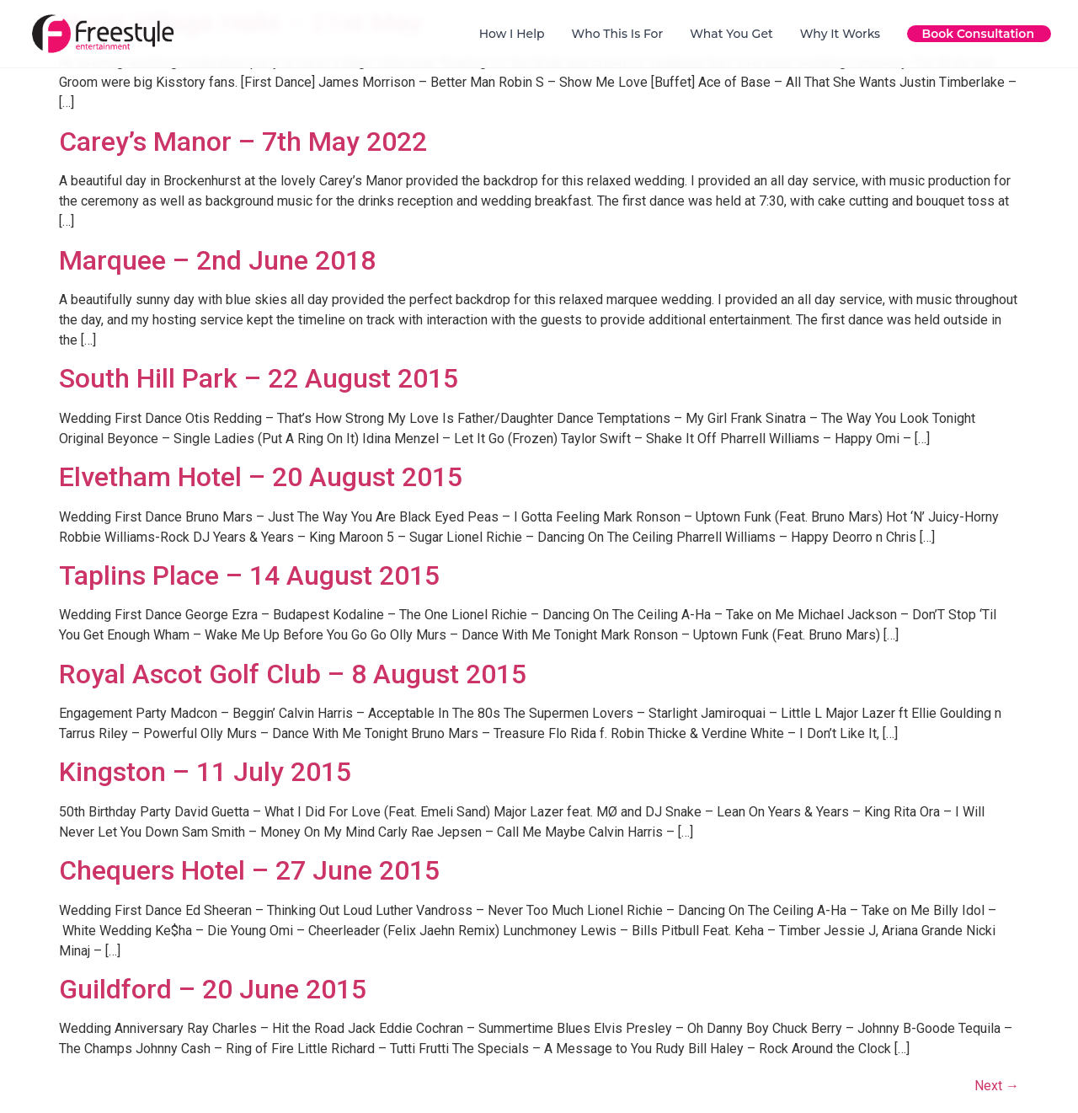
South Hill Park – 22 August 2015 (258, 378)
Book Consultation (978, 33)
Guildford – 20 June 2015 (212, 989)
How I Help (512, 33)
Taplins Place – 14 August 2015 (249, 575)
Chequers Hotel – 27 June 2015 (249, 870)
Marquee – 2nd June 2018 (217, 260)
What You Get (731, 33)
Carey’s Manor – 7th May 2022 (243, 142)
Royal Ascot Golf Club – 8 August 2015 (292, 674)
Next (996, 1086)
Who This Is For (618, 33)
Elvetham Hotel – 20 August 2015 (260, 477)
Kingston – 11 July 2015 (205, 772)
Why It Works (840, 33)
